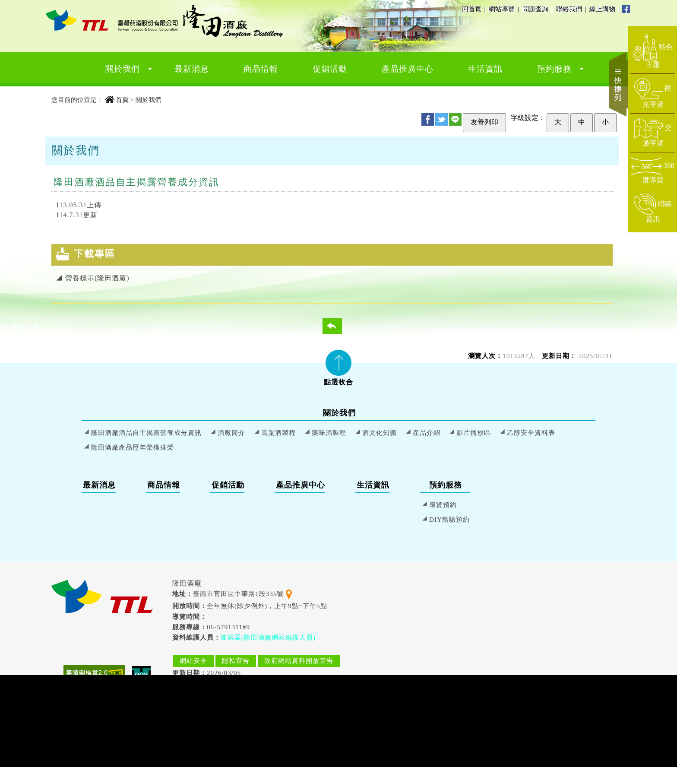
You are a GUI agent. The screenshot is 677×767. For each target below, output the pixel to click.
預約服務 (554, 68)
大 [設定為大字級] (557, 122)
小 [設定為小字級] (605, 122)
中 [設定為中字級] (581, 122)
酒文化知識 (379, 432)
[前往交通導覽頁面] (652, 132)
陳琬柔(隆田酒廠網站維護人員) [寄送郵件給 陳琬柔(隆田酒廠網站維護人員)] (268, 637)
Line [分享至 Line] (455, 119)
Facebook (626, 9)
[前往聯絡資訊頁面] (652, 208)
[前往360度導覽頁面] (652, 170)
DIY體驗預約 (449, 519)
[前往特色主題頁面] (652, 51)
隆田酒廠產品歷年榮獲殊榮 (132, 447)
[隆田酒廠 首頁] (112, 20)
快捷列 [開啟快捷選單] (618, 84)
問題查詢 (535, 9)
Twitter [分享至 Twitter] (441, 119)
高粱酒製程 (278, 432)
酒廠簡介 (231, 432)
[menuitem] (122, 69)
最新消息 (191, 68)
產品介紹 (426, 432)
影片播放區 (473, 432)
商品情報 (261, 68)
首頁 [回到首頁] (122, 99)
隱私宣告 (236, 660)
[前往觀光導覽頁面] (652, 93)
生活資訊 (485, 68)
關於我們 (122, 68)
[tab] (338, 365)
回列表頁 (337, 326)
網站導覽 (502, 9)
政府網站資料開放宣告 (298, 660)
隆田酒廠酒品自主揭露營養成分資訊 (146, 432)
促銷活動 (330, 68)
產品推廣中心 (407, 68)
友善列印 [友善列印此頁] (484, 122)
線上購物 (602, 9)
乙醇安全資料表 (531, 432)
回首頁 (471, 9)
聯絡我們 (569, 9)
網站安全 (193, 660)
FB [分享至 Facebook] (427, 119)
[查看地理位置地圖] (289, 593)
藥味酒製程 (329, 432)
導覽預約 (443, 504)
